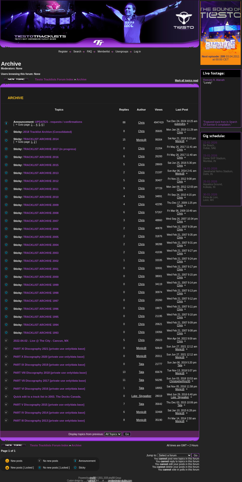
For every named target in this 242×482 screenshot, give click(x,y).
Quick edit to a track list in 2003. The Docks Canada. (47, 396)
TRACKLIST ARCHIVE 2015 (41, 164)
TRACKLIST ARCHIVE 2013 (41, 172)
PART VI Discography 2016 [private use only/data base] (49, 388)
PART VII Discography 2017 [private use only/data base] (49, 380)
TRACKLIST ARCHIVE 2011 (41, 188)
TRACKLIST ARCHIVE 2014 (41, 139)
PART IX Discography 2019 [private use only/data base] (49, 364)
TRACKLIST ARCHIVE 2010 (41, 196)
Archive (11, 64)
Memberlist (104, 51)
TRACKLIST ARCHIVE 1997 (41, 300)
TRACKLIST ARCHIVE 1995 (41, 316)
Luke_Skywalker (141, 395)
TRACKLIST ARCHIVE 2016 (41, 157)
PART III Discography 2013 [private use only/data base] (49, 420)
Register (63, 51)
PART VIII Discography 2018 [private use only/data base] (50, 372)
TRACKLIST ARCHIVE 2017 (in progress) (49, 149)
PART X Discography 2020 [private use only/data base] (48, 356)
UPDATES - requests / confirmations (58, 121)
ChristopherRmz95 (180, 381)
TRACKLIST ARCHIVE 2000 (41, 276)
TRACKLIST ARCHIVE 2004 (41, 244)
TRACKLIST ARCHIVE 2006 (41, 228)
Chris (141, 122)
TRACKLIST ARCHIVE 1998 (41, 292)
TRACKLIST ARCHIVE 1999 (41, 284)
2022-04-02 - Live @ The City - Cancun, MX (40, 340)
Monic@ (141, 139)
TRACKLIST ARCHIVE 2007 (41, 220)
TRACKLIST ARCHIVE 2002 (41, 260)
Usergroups (122, 51)
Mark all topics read (186, 80)
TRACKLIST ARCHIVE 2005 (41, 236)
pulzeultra (180, 124)
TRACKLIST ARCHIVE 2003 (41, 252)
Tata (141, 363)
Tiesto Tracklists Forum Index (54, 79)
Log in (137, 51)
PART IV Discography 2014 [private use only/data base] (49, 412)
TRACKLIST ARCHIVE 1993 (41, 332)
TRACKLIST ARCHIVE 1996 (41, 308)
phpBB (92, 478)
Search (77, 51)
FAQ (89, 51)
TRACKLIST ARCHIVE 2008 (41, 212)
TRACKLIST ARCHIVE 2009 (41, 204)
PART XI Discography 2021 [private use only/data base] (49, 348)
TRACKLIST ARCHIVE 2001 (41, 268)
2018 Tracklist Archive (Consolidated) (47, 131)
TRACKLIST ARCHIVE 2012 (41, 180)
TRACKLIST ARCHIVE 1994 (41, 324)
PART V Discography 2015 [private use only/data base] (48, 404)
